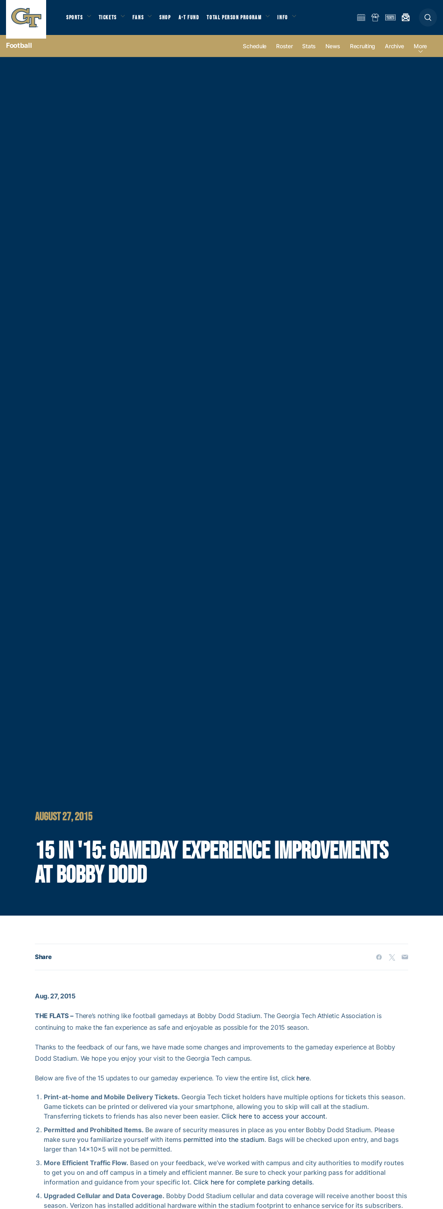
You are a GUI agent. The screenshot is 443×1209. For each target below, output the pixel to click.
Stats (309, 52)
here (303, 1085)
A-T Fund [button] (197, 20)
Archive (394, 52)
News (332, 52)
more (420, 52)
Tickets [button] (111, 20)
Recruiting (362, 52)
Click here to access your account (273, 1123)
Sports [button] (75, 20)
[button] (428, 21)
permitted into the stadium (223, 1146)
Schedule (254, 52)
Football (19, 52)
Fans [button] (143, 20)
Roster (284, 52)
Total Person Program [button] (243, 20)
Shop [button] (173, 20)
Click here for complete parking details (252, 1189)
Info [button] (294, 20)
